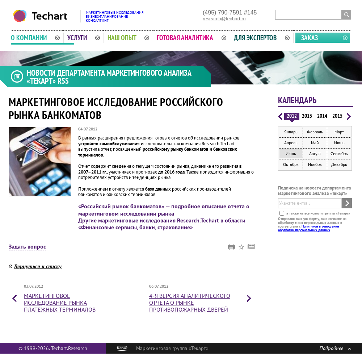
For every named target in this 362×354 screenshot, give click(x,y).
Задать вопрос (27, 246)
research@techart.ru (224, 18)
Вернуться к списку (38, 266)
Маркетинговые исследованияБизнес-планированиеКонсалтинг (115, 16)
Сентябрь (339, 153)
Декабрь (339, 164)
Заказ (309, 37)
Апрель (291, 142)
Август (315, 153)
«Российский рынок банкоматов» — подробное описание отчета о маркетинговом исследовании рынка (163, 210)
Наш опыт (129, 37)
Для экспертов (262, 37)
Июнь (339, 142)
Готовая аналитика (191, 37)
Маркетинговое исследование (60, 302)
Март (339, 131)
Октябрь (291, 164)
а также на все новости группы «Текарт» (317, 213)
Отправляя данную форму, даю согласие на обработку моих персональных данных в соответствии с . (312, 224)
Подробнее (335, 348)
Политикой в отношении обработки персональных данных (308, 228)
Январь (291, 131)
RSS (63, 81)
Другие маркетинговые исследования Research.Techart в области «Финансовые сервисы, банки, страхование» (161, 224)
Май (315, 142)
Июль (291, 153)
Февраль (315, 131)
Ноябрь (315, 164)
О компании (35, 37)
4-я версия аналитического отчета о (189, 302)
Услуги (83, 37)
